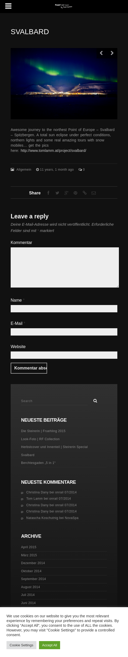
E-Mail (18, 323)
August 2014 (30, 587)
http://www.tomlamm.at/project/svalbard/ (53, 150)
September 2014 (33, 579)
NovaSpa (72, 518)
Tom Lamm (34, 498)
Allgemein (23, 169)
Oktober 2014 (31, 571)
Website (18, 346)
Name (17, 300)
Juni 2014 (28, 603)
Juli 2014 (28, 595)
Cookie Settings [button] (21, 645)
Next (112, 53)
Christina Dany (37, 492)
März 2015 (29, 555)
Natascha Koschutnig (42, 518)
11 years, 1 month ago (57, 169)
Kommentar (21, 242)
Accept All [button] (49, 645)
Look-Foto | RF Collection (40, 439)
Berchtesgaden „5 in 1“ (38, 463)
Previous (102, 53)
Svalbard (27, 455)
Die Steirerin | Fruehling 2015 (43, 431)
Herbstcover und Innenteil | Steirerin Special (54, 447)
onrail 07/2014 (66, 492)
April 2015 (28, 547)
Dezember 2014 (33, 563)
